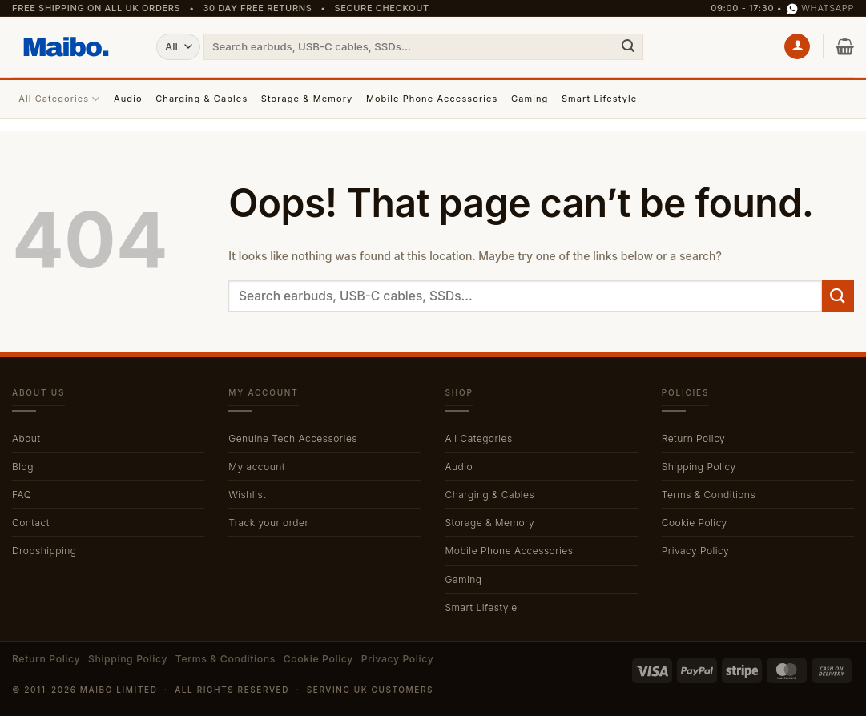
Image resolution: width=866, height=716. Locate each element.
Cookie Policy (694, 523)
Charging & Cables (201, 98)
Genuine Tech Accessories (292, 438)
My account (256, 467)
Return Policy (694, 438)
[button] (797, 47)
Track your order (268, 523)
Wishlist (247, 495)
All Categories (59, 99)
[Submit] (628, 46)
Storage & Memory (307, 98)
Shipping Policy (699, 467)
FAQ (21, 495)
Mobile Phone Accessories (432, 98)
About (26, 438)
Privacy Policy (695, 551)
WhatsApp (820, 8)
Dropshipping (44, 551)
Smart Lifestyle (599, 98)
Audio (128, 98)
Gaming (530, 98)
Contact (31, 523)
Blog (23, 467)
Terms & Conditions (708, 495)
